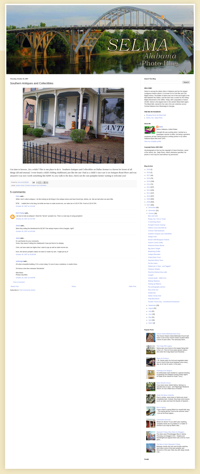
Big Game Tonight (154, 248)
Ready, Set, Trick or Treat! (157, 219)
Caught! (150, 275)
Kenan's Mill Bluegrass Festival (158, 240)
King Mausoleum (153, 299)
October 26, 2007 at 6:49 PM (25, 278)
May (150, 317)
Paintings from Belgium (164, 371)
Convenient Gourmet (164, 420)
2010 (149, 196)
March (150, 323)
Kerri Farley (20, 213)
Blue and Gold (153, 216)
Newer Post (15, 286)
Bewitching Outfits (154, 251)
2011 (149, 193)
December (152, 207)
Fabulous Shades (154, 269)
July (150, 311)
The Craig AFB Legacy (164, 346)
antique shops (20, 185)
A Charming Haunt (154, 222)
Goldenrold (152, 293)
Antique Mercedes (154, 254)
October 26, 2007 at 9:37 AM (25, 219)
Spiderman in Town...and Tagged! (159, 266)
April (150, 320)
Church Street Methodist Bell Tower (168, 334)
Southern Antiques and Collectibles (35, 185)
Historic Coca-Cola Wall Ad (157, 228)
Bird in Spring (161, 407)
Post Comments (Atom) (27, 290)
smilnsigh (19, 261)
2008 (149, 202)
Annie (18, 226)
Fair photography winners (156, 287)
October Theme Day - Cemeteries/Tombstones (163, 302)
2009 (149, 199)
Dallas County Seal (154, 296)
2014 (149, 184)
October (151, 213)
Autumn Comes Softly (155, 243)
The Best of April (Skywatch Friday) (168, 444)
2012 (149, 190)
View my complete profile (152, 141)
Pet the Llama (152, 263)
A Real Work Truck (154, 257)
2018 (149, 172)
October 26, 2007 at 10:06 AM (26, 254)
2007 (149, 205)
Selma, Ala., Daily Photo (154, 118)
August (151, 308)
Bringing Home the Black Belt (156, 115)
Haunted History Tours (155, 260)
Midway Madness (154, 281)
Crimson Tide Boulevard (156, 231)
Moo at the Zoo (153, 290)
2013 (149, 187)
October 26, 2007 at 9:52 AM (25, 231)
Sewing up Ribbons (154, 284)
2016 (149, 178)
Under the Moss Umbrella (165, 395)
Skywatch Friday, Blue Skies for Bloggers (170, 432)
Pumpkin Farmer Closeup (156, 225)
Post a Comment (19, 282)
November (152, 210)
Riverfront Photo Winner (156, 245)
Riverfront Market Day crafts (157, 272)
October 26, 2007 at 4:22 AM (25, 206)
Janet (18, 238)
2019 (149, 169)
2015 (149, 181)
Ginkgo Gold (152, 237)
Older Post (132, 286)
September (152, 305)
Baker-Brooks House (164, 383)
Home (74, 286)
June (150, 314)
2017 (149, 175)
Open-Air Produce (163, 358)
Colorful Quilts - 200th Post (157, 278)
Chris (18, 196)
